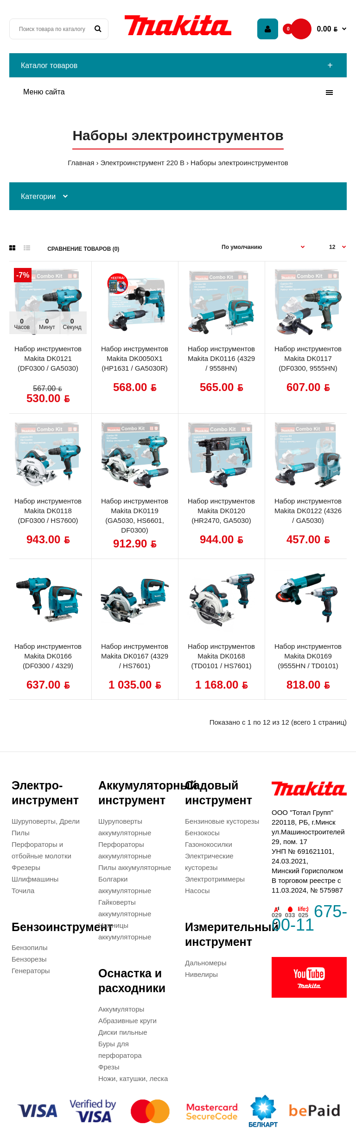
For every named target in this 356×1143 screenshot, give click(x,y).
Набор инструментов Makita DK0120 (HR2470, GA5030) (221, 510)
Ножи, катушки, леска (133, 1078)
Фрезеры (26, 867)
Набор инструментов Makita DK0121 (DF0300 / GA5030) (48, 358)
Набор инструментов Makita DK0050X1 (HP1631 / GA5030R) (134, 358)
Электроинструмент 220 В (142, 163)
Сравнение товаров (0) (83, 249)
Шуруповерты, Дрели (46, 821)
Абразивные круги (127, 1021)
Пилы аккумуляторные (134, 867)
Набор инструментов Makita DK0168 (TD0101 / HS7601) (221, 656)
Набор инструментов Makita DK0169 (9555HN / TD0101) (308, 656)
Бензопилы (30, 947)
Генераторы (31, 971)
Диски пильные (122, 1032)
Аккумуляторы (121, 1009)
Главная (81, 163)
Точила (23, 891)
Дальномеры (205, 963)
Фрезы (108, 1067)
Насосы (197, 891)
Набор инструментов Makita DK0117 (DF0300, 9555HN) (308, 358)
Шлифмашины (35, 879)
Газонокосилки (208, 844)
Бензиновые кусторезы (222, 821)
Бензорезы (29, 959)
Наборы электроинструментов (239, 163)
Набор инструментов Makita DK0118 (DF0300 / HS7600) (48, 510)
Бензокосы (202, 833)
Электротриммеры (215, 879)
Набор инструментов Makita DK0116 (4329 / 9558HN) (221, 358)
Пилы (21, 833)
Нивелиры (201, 974)
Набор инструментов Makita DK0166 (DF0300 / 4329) (48, 656)
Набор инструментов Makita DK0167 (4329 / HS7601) (134, 656)
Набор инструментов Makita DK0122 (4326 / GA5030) (308, 510)
